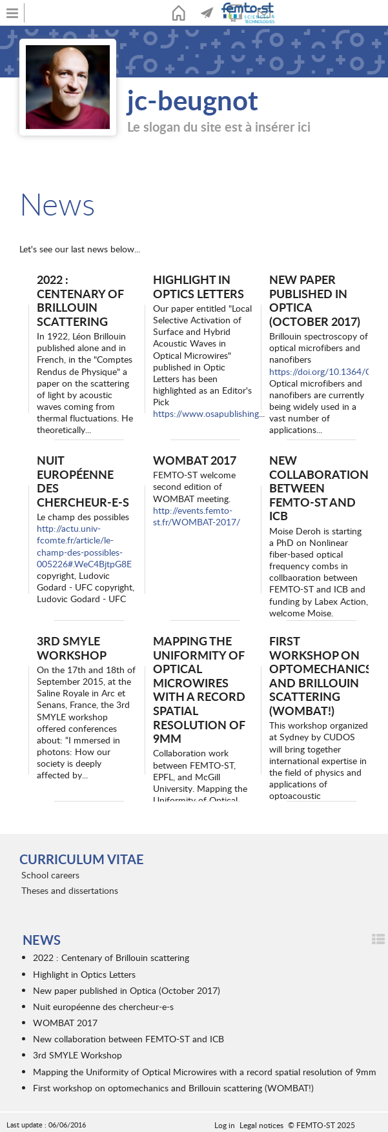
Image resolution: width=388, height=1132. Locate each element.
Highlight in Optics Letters (198, 286)
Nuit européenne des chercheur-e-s (83, 481)
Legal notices (261, 1125)
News (207, 13)
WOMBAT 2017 (194, 460)
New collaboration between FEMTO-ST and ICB (319, 487)
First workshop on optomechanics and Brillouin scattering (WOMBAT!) (320, 675)
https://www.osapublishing (206, 413)
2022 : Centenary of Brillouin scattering (80, 300)
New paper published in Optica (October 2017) (314, 300)
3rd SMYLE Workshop (72, 647)
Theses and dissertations (69, 890)
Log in (224, 1125)
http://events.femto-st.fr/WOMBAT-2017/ (196, 516)
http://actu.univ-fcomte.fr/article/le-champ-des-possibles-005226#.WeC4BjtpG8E (84, 546)
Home (179, 13)
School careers (50, 875)
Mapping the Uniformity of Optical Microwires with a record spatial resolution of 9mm (199, 689)
